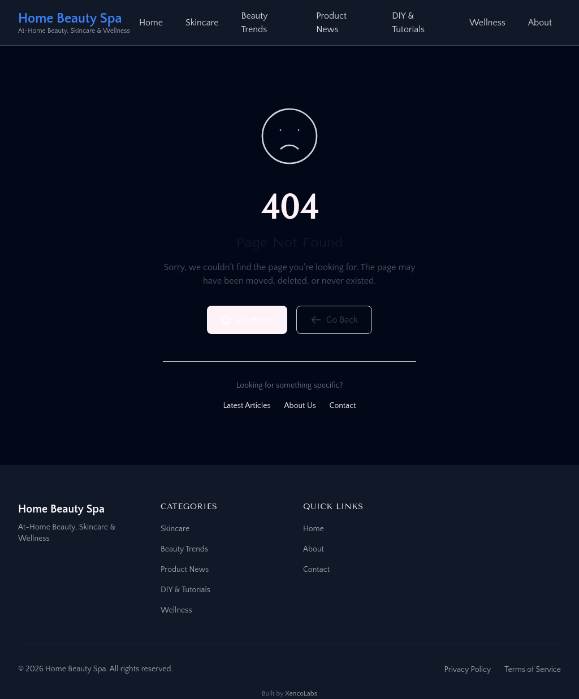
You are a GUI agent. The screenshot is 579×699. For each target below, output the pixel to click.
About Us (300, 405)
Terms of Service (532, 669)
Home (151, 23)
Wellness (487, 23)
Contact (343, 405)
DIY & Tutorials (408, 22)
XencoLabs (301, 693)
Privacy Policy (467, 669)
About (540, 23)
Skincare (201, 23)
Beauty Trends (254, 22)
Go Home (247, 319)
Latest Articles (246, 405)
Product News (331, 22)
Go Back (334, 319)
